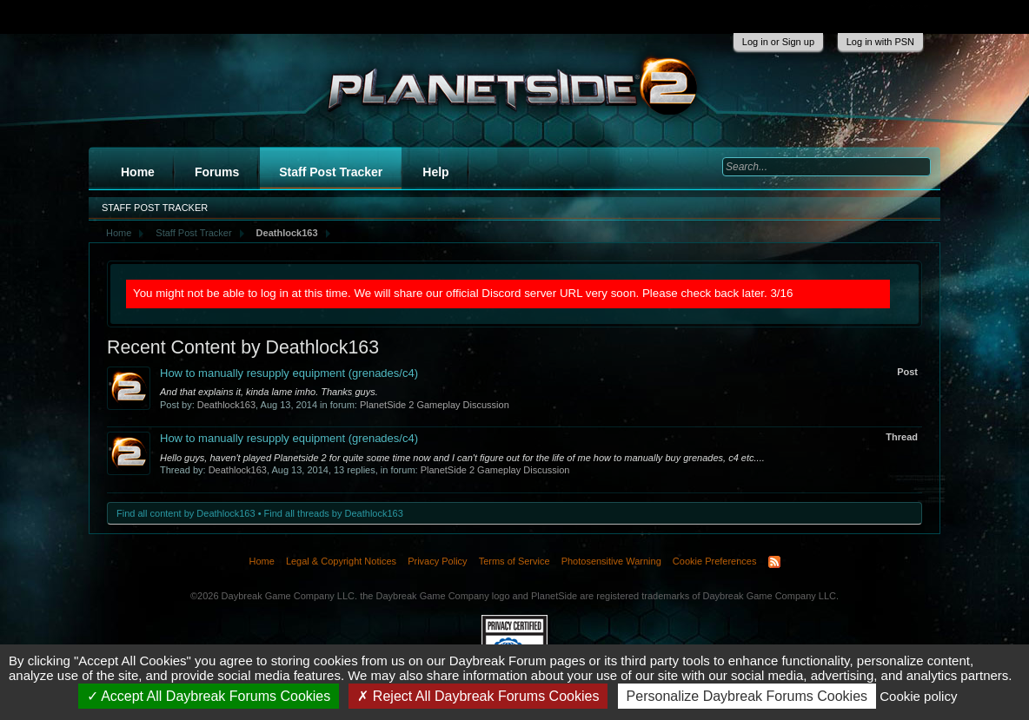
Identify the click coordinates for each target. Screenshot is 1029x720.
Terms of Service (514, 561)
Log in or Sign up (778, 41)
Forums (217, 172)
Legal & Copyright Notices (341, 561)
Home (138, 172)
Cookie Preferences (715, 561)
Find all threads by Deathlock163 (333, 513)
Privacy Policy (437, 561)
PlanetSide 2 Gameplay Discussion (434, 405)
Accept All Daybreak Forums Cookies (209, 696)
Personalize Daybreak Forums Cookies (747, 696)
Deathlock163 (226, 405)
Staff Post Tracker (330, 172)
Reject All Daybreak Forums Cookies (478, 696)
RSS (774, 562)
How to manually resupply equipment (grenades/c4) (289, 373)
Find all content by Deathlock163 (186, 513)
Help (435, 172)
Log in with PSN (880, 41)
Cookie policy (918, 696)
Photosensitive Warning (611, 561)
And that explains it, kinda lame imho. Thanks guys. (269, 391)
